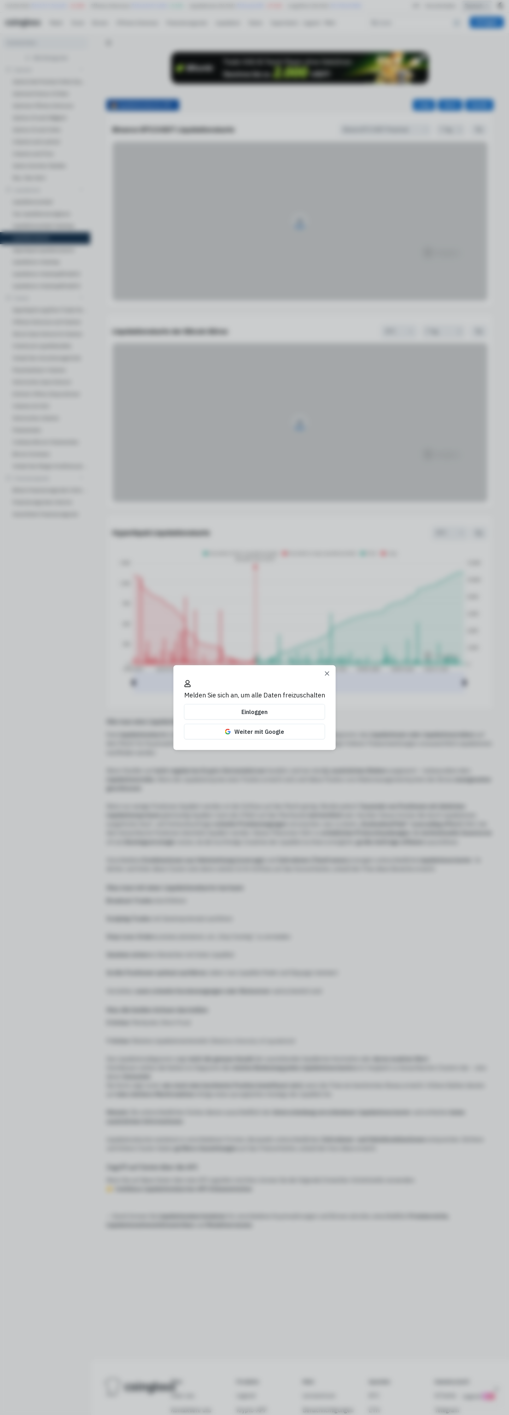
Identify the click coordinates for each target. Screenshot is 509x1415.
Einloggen (254, 711)
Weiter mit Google (254, 731)
